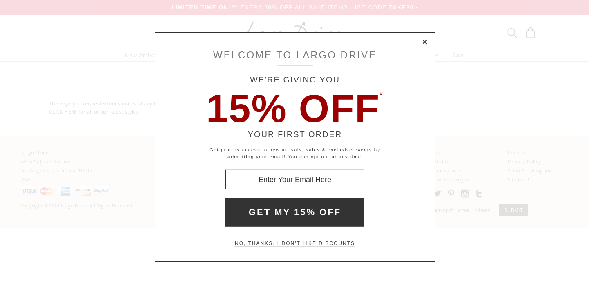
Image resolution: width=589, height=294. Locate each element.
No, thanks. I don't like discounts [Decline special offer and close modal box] (295, 243)
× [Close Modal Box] (425, 42)
